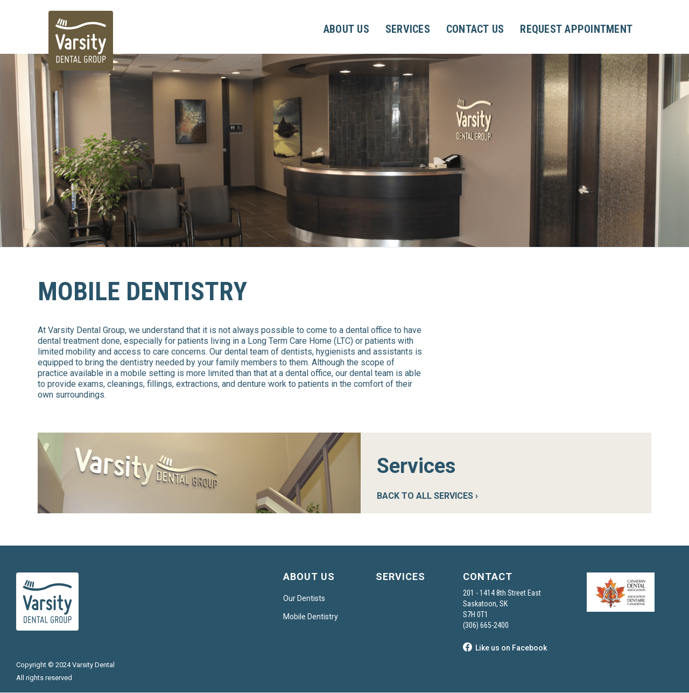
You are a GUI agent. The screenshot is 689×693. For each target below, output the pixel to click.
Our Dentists (304, 598)
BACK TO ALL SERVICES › (427, 496)
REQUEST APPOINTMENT (576, 29)
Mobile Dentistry (310, 616)
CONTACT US (475, 29)
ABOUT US (346, 29)
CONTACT (487, 576)
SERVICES (407, 29)
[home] (80, 40)
